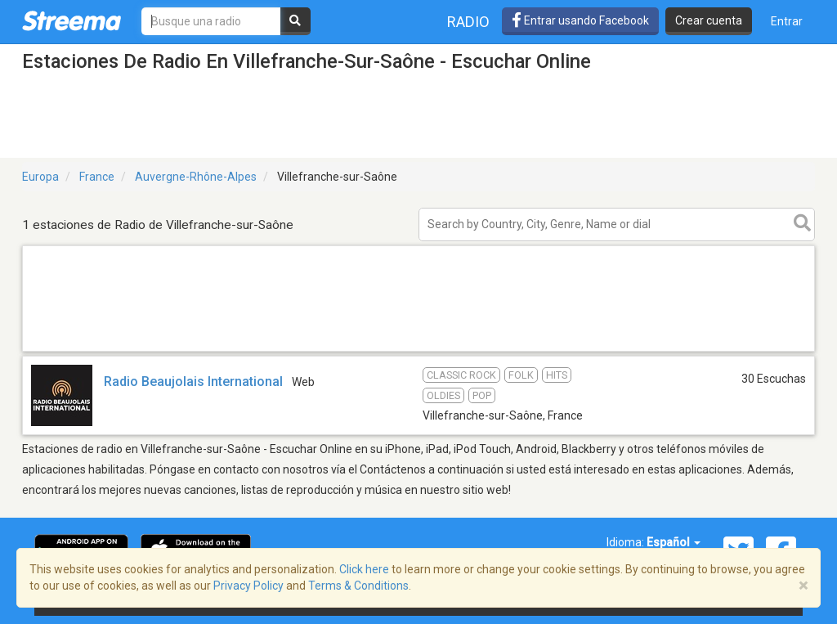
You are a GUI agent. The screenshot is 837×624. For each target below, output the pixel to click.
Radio (468, 21)
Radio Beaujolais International (193, 381)
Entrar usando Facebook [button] (580, 20)
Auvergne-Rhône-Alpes (196, 176)
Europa (40, 176)
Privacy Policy (248, 585)
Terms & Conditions (358, 585)
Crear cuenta (708, 20)
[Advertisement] (418, 350)
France (96, 176)
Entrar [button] (787, 21)
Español (673, 542)
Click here (364, 569)
